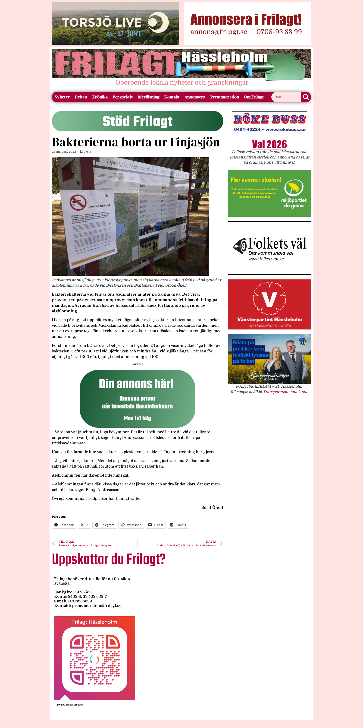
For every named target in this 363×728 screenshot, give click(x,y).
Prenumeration (224, 97)
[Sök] (306, 97)
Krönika (100, 97)
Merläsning (148, 97)
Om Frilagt (254, 97)
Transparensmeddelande (285, 392)
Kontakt (171, 97)
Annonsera (195, 97)
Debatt (81, 97)
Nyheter (62, 97)
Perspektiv (123, 97)
